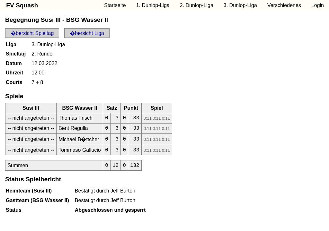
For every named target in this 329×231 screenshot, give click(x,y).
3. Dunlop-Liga (240, 5)
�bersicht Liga (87, 33)
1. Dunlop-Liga (153, 5)
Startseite (115, 5)
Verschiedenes (284, 5)
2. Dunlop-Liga (196, 5)
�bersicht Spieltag (32, 33)
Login (317, 5)
